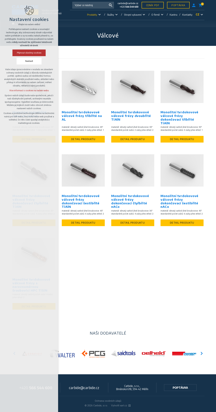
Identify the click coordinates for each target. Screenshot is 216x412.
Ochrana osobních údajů (108, 400)
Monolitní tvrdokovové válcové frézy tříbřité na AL (82, 115)
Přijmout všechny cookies (18, 53)
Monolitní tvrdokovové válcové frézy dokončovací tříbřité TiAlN (179, 117)
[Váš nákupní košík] (201, 5)
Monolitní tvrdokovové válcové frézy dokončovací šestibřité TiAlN (81, 201)
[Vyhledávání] (110, 5)
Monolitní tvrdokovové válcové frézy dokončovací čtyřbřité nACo (130, 201)
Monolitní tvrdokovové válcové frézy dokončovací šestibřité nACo (179, 201)
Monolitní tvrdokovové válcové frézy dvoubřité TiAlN (131, 115)
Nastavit (18, 61)
